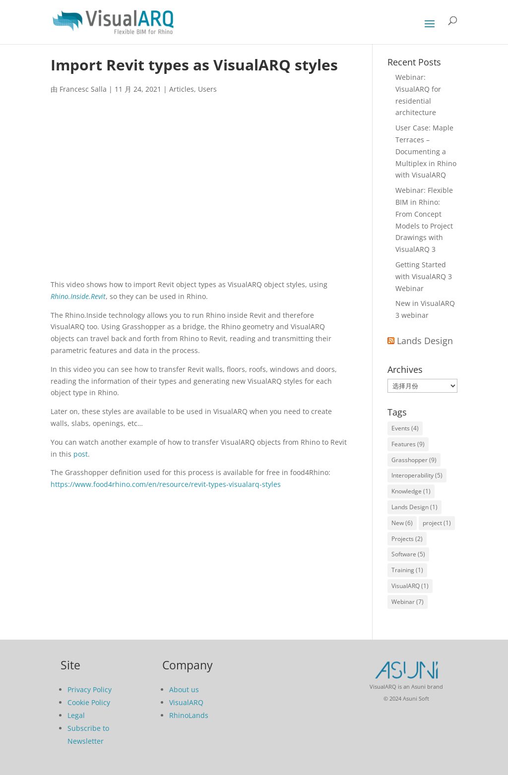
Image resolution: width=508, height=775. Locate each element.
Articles (181, 89)
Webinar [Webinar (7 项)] (407, 601)
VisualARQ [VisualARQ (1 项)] (410, 586)
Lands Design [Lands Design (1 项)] (414, 507)
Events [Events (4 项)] (405, 428)
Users (207, 89)
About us (184, 689)
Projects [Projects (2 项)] (407, 539)
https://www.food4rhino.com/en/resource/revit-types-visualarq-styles (166, 484)
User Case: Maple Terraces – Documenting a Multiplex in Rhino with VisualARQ (425, 151)
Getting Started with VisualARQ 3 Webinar (423, 276)
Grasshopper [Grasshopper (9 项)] (414, 460)
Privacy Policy (89, 689)
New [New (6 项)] (402, 523)
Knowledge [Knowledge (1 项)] (411, 491)
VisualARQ (186, 702)
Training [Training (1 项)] (407, 570)
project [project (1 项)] (437, 523)
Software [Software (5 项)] (408, 554)
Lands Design (425, 341)
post (80, 454)
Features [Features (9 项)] (408, 444)
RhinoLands (188, 715)
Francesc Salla (83, 89)
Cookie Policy (88, 702)
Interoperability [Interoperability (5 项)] (417, 475)
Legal (76, 715)
